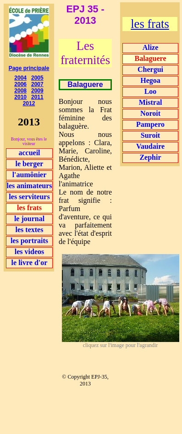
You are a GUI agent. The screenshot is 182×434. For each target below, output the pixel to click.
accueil (29, 153)
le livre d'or (29, 262)
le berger (30, 164)
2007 (37, 84)
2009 (37, 90)
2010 (20, 97)
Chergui (150, 69)
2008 (20, 90)
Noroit (150, 113)
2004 (20, 78)
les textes (30, 229)
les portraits (29, 240)
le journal (29, 218)
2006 (20, 84)
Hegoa (150, 80)
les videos (29, 251)
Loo (150, 91)
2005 (37, 78)
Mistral (150, 102)
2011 (37, 97)
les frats (150, 24)
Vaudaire (150, 146)
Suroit (150, 135)
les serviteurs (29, 197)
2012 (29, 103)
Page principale (29, 68)
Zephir (150, 157)
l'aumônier (29, 175)
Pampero (150, 124)
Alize (151, 47)
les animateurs (29, 186)
